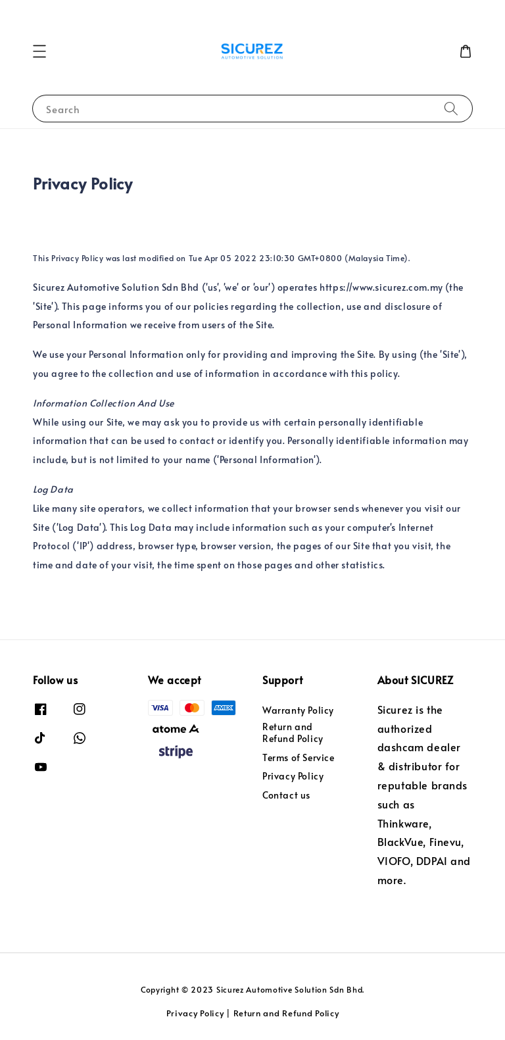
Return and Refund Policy (293, 732)
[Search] (451, 108)
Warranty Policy (298, 710)
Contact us (286, 795)
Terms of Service (298, 757)
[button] (39, 51)
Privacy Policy (293, 776)
